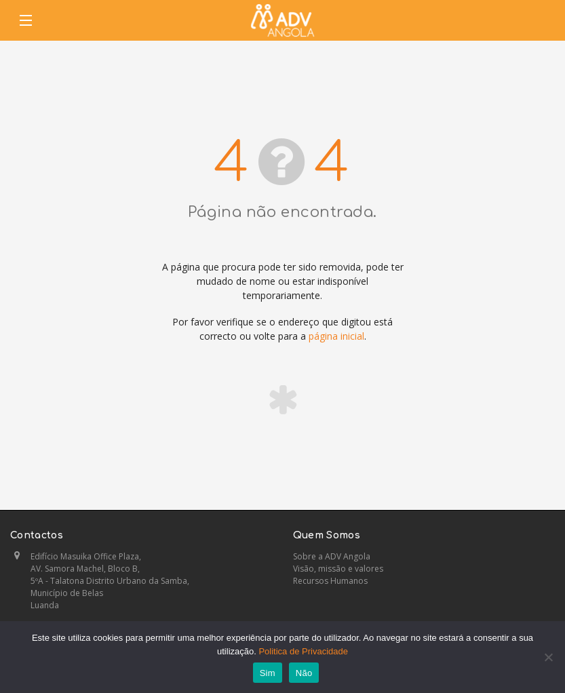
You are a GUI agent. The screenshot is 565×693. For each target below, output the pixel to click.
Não (304, 673)
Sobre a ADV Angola (331, 556)
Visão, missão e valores (338, 568)
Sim (267, 673)
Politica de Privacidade (303, 651)
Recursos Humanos (330, 581)
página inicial (336, 336)
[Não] (548, 657)
